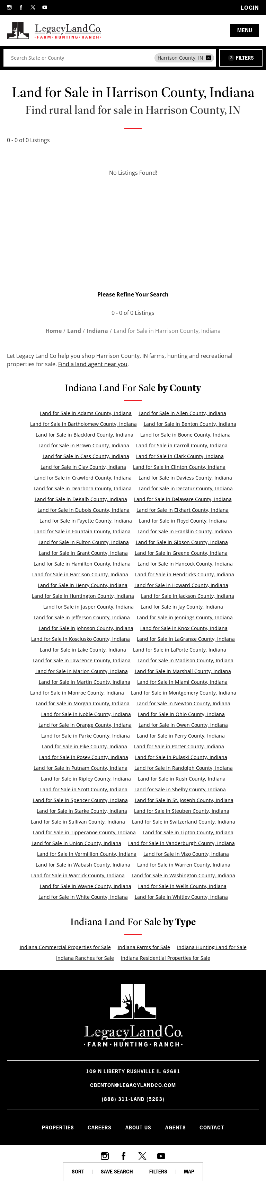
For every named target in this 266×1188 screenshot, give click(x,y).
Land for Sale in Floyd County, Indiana (183, 520)
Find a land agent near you (92, 364)
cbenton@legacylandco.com (133, 1085)
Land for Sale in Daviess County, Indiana (185, 477)
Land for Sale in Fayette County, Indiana (85, 520)
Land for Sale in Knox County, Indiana (184, 628)
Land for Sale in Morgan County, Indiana (83, 703)
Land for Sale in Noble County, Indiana (86, 714)
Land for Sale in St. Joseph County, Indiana (184, 800)
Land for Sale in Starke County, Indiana (82, 811)
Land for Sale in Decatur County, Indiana (186, 488)
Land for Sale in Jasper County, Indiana (88, 606)
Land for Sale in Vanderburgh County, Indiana (181, 843)
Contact (212, 1127)
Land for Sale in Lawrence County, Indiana (82, 660)
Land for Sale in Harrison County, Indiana (80, 574)
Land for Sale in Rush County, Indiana (181, 778)
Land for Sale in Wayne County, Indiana (85, 886)
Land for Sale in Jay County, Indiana (182, 606)
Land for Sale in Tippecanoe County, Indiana (84, 832)
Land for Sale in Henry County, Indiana (82, 585)
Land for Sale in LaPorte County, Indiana (179, 649)
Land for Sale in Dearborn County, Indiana (83, 488)
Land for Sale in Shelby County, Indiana (180, 789)
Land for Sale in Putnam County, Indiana (80, 768)
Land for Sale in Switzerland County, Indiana (183, 821)
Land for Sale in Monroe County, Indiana (77, 692)
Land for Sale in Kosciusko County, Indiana (80, 639)
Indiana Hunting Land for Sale (212, 947)
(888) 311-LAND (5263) (133, 1099)
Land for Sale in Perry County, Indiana (181, 735)
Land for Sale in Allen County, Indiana (182, 413)
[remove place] (208, 57)
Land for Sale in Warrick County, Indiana (78, 875)
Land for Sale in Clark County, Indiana (180, 456)
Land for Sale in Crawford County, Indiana (83, 477)
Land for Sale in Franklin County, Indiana (185, 531)
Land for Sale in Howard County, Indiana (181, 585)
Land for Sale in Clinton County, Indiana (179, 467)
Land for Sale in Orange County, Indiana (85, 725)
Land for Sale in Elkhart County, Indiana (182, 510)
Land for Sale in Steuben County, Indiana (181, 811)
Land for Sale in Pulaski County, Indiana (181, 757)
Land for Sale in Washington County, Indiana (183, 875)
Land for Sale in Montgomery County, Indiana (183, 692)
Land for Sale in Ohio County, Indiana (181, 714)
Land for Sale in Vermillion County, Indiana (86, 854)
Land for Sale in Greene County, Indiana (181, 553)
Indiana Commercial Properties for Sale (65, 947)
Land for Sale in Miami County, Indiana (182, 682)
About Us (138, 1127)
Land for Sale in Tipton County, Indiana (188, 832)
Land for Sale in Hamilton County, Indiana (82, 563)
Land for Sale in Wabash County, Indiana (83, 864)
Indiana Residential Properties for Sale (165, 958)
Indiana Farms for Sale (144, 947)
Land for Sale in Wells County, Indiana (182, 886)
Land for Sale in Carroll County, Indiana (182, 445)
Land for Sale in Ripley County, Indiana (86, 778)
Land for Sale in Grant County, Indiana (83, 553)
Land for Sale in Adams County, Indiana (86, 413)
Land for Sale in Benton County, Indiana (190, 424)
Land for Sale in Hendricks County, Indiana (184, 574)
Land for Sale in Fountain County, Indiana (82, 531)
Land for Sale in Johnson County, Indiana (86, 628)
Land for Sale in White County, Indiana (83, 897)
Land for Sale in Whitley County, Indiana (181, 897)
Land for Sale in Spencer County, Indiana (80, 800)
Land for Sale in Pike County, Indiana (84, 746)
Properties (58, 1127)
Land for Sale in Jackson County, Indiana (187, 596)
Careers (100, 1127)
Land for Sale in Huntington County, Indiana (83, 596)
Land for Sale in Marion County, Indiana (81, 671)
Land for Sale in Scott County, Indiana (83, 789)
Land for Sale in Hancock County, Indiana (185, 563)
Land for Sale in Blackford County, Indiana (84, 434)
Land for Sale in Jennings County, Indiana (185, 617)
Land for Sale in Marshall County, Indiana (183, 671)
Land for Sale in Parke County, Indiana (85, 735)
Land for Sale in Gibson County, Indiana (182, 542)
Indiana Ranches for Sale (85, 958)
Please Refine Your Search (133, 294)
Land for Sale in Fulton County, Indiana (83, 542)
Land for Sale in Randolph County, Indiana (183, 768)
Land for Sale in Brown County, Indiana (83, 445)
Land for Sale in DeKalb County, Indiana (81, 499)
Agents (175, 1127)
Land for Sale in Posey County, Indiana (83, 757)
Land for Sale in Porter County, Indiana (179, 746)
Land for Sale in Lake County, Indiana (83, 649)
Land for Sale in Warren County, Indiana (183, 864)
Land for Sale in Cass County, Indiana (86, 456)
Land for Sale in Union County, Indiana (76, 843)
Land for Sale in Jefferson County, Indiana (82, 617)
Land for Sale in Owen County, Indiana (183, 725)
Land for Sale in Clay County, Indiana (83, 467)
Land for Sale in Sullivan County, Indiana (78, 821)
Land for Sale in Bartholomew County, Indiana (83, 424)
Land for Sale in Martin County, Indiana (84, 682)
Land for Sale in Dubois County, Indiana (83, 510)
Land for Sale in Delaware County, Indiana (183, 499)
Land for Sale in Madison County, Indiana (185, 660)
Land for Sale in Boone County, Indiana (185, 434)
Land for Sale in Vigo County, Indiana (186, 854)
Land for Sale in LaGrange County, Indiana (186, 639)
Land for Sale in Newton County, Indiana (183, 703)
